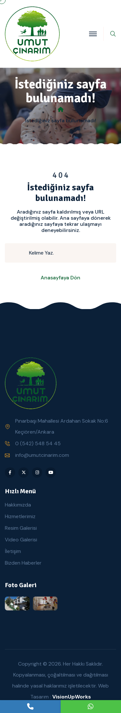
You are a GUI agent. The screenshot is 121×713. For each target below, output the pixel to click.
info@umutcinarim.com (42, 455)
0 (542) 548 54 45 (38, 443)
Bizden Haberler (23, 562)
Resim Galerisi (21, 528)
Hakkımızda (18, 504)
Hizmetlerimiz (20, 516)
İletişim (13, 551)
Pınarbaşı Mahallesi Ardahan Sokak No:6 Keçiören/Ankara (61, 426)
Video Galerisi (21, 539)
